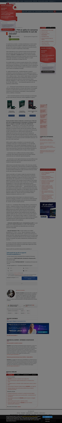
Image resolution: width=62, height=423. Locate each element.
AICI (33, 419)
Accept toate (47, 416)
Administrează (47, 419)
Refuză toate (47, 421)
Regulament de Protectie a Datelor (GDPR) (30, 416)
